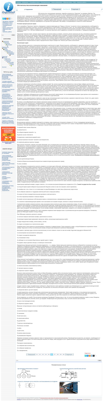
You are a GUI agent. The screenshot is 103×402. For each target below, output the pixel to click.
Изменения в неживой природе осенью (7, 173)
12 (40, 354)
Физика (8, 61)
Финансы (11, 63)
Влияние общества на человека (7, 153)
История (5, 48)
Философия (11, 62)
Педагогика (4, 56)
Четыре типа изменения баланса (8, 118)
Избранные (25, 2)
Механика (11, 54)
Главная (18, 2)
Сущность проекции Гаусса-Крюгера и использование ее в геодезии (37, 381)
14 (45, 354)
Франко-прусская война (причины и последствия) (7, 86)
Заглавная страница (8, 21)
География (9, 44)
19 (60, 354)
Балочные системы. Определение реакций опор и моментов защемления (8, 188)
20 (63, 354)
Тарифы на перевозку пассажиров (70, 381)
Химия (12, 64)
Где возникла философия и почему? (27, 368)
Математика (10, 51)
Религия (5, 57)
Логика (6, 49)
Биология (6, 42)
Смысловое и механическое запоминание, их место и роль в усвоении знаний (7, 96)
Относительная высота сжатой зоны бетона (73, 368)
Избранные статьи (7, 22)
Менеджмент (11, 53)
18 (57, 354)
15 (48, 354)
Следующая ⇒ (76, 9)
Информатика (5, 47)
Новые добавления (8, 27)
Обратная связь (7, 29)
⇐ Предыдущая (56, 9)
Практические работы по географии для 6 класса (8, 164)
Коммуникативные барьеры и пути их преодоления (7, 102)
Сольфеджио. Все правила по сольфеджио (7, 182)
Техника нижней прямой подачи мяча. (8, 82)
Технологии (8, 60)
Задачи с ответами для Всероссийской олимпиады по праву (8, 122)
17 (54, 354)
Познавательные (45, 2)
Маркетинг (8, 50)
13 (42, 354)
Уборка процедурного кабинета (6, 177)
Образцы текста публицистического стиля (8, 114)
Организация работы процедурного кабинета (8, 90)
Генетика (8, 43)
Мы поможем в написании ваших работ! (8, 142)
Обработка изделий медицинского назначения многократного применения (7, 108)
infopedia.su (19, 399)
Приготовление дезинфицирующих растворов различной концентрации (7, 77)
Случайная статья (7, 24)
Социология (7, 58)
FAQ (4, 30)
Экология (4, 67)
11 (37, 354)
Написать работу (7, 31)
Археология (6, 41)
